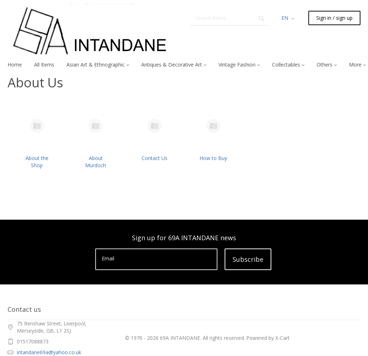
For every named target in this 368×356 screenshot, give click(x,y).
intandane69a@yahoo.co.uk (49, 352)
